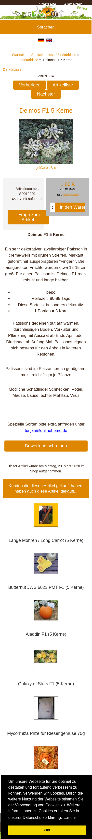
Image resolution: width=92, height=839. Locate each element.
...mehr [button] (70, 817)
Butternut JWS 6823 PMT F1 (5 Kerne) (46, 587)
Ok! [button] (47, 830)
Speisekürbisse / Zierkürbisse (53, 55)
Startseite (47, 4)
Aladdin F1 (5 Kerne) (46, 634)
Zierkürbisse (28, 60)
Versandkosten (70, 194)
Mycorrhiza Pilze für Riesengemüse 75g (46, 733)
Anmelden (73, 4)
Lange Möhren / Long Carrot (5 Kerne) (46, 540)
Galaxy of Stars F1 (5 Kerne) (46, 683)
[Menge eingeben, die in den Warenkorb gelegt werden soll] (52, 207)
